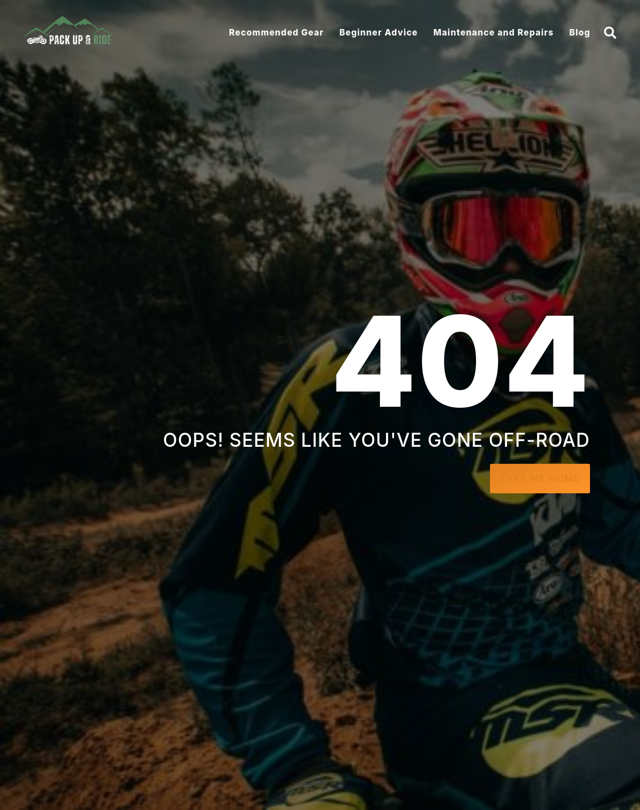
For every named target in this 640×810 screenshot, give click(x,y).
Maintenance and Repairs (494, 33)
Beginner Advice (379, 33)
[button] (611, 33)
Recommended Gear (276, 33)
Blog (579, 33)
